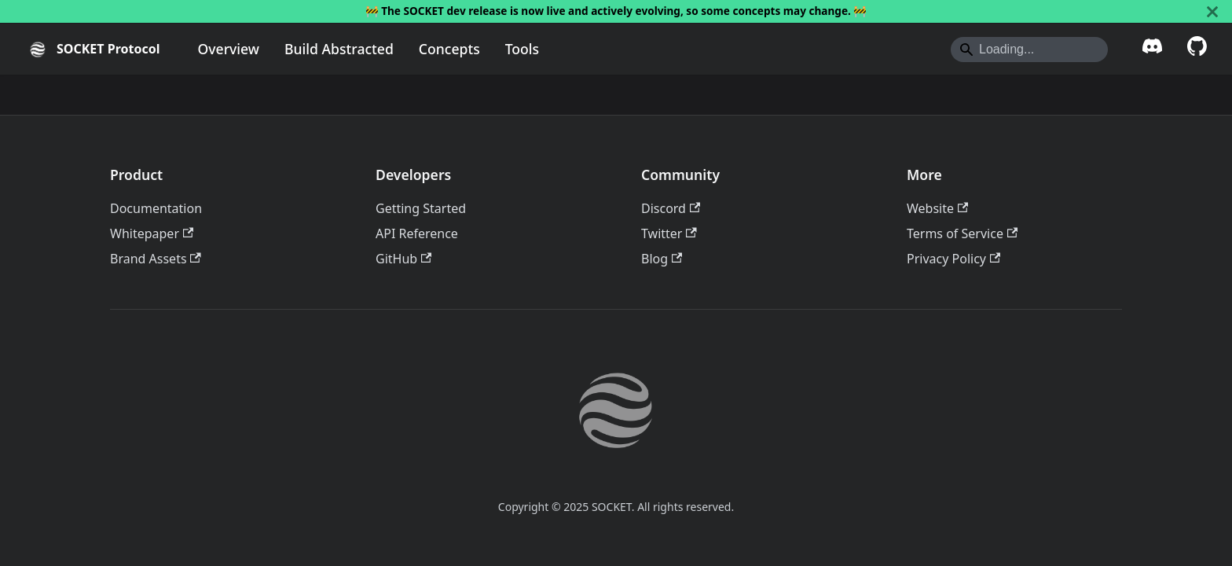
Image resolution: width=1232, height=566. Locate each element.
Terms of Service (962, 233)
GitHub (403, 258)
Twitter (669, 233)
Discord (670, 208)
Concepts (449, 48)
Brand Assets (155, 258)
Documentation (156, 208)
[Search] (1029, 49)
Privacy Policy (953, 258)
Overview (228, 48)
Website (937, 208)
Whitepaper (151, 233)
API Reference (417, 233)
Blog (661, 258)
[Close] (1212, 11)
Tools (522, 48)
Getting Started (421, 208)
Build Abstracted (339, 48)
